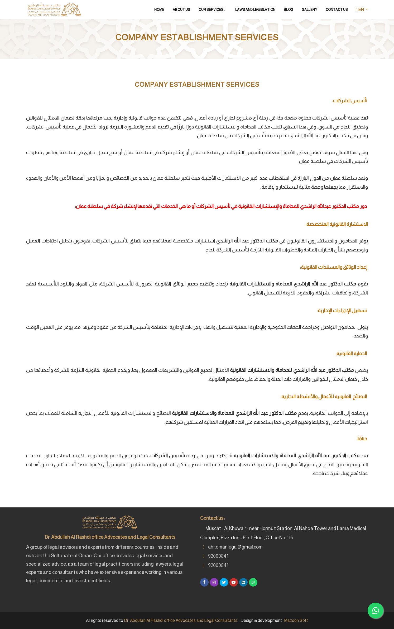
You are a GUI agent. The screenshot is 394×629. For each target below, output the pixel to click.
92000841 (218, 556)
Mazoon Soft (296, 620)
